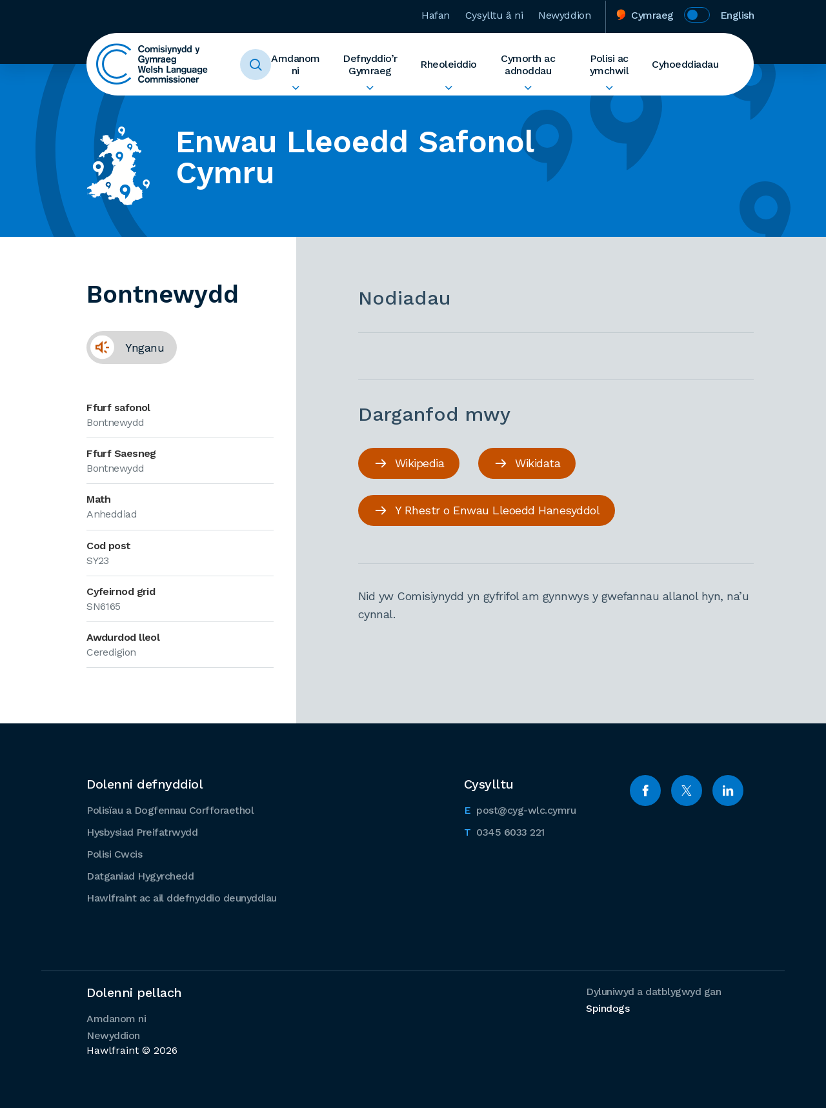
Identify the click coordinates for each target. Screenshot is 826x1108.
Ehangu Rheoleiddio (448, 88)
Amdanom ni (295, 64)
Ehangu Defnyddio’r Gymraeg (370, 88)
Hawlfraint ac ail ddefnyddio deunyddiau (181, 898)
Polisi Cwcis (114, 854)
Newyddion (564, 15)
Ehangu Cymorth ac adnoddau (528, 88)
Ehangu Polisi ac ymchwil (609, 88)
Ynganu (125, 347)
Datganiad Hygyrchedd (140, 876)
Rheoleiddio (448, 64)
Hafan (435, 15)
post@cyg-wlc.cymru (520, 809)
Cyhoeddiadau (685, 64)
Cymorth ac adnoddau (528, 64)
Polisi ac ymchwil (609, 64)
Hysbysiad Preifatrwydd (141, 832)
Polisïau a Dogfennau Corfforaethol (170, 810)
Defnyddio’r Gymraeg (370, 64)
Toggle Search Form (255, 64)
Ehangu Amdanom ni (295, 88)
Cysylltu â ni (494, 15)
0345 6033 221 (504, 831)
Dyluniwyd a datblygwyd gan (653, 999)
